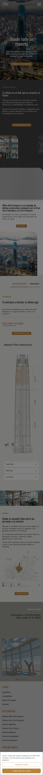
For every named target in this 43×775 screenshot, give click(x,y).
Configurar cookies (21, 764)
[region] (21, 763)
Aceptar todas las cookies (21, 771)
